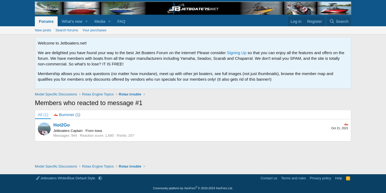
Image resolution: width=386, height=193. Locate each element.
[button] (86, 21)
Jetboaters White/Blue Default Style (66, 178)
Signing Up (236, 52)
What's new (72, 21)
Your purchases (94, 30)
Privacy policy (320, 178)
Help (338, 178)
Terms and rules (293, 178)
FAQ (121, 21)
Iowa (98, 131)
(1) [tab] (43, 114)
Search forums (66, 30)
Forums (46, 21)
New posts (43, 30)
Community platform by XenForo (193, 188)
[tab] (67, 114)
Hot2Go (61, 125)
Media (99, 21)
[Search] (339, 21)
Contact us (269, 178)
